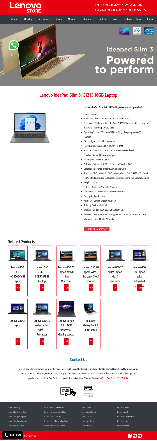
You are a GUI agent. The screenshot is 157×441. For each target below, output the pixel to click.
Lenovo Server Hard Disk (126, 416)
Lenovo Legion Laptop (16, 425)
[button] (12, 55)
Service (115, 19)
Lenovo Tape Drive (87, 421)
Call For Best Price (96, 229)
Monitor (72, 19)
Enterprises (87, 19)
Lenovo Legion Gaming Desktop (56, 421)
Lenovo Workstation (88, 412)
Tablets (102, 19)
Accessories (44, 19)
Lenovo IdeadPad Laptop (17, 412)
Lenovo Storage (86, 416)
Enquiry (151, 19)
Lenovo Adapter (123, 425)
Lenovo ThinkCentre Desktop (55, 412)
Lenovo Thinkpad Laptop (17, 416)
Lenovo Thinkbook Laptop (17, 421)
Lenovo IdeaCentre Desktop (54, 425)
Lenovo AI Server (123, 407)
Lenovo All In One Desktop (54, 407)
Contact (139, 19)
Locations (127, 19)
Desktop (28, 19)
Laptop (14, 19)
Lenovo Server (86, 407)
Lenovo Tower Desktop (52, 416)
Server (59, 19)
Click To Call (12, 435)
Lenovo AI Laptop (14, 407)
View (19, 287)
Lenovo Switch (122, 412)
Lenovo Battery (123, 421)
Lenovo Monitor (86, 425)
